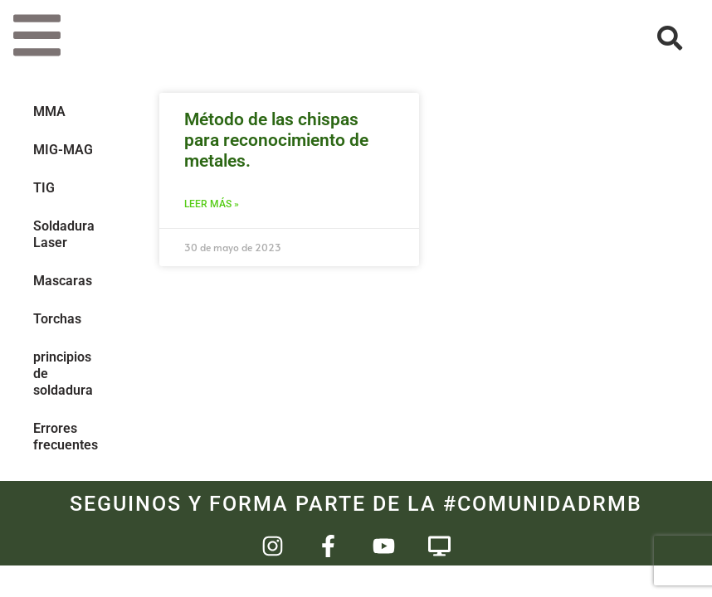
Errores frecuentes (65, 436)
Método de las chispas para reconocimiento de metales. (276, 140)
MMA (49, 111)
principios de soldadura (63, 373)
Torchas (57, 319)
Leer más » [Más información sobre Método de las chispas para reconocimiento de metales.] (211, 204)
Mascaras (62, 281)
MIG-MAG (63, 150)
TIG (44, 188)
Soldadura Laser (64, 234)
